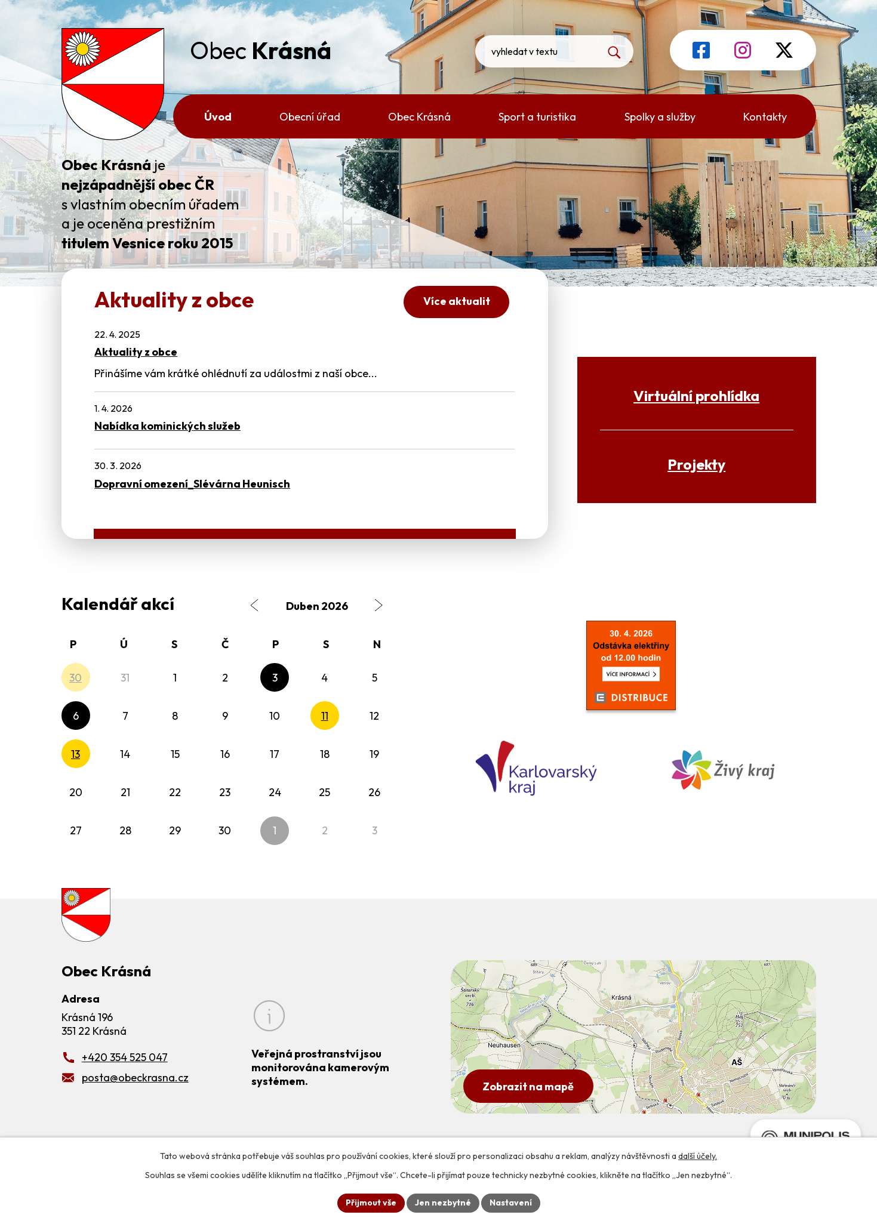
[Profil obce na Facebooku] (701, 50)
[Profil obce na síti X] (784, 50)
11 (324, 716)
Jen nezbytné (443, 1202)
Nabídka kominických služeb (167, 426)
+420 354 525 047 (125, 1057)
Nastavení (511, 1202)
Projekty (696, 464)
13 (75, 754)
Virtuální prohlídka (696, 395)
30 (75, 678)
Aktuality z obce (135, 352)
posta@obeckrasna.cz (135, 1077)
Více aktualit (456, 301)
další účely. (697, 1156)
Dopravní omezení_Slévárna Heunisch (192, 484)
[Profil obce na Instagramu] (742, 50)
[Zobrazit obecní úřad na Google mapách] (633, 1037)
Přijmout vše (371, 1202)
